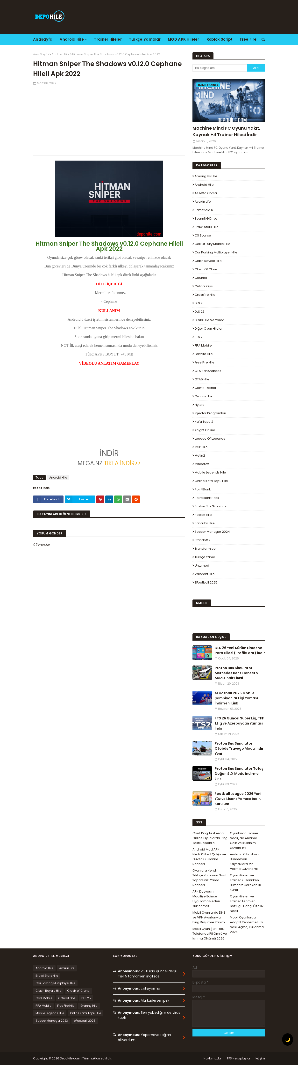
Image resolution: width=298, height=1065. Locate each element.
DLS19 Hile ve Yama (209, 320)
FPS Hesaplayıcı (238, 1058)
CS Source (203, 235)
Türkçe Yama (205, 557)
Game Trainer (205, 387)
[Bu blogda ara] (219, 68)
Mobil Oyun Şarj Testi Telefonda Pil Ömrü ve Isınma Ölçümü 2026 (209, 933)
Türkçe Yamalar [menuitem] (145, 39)
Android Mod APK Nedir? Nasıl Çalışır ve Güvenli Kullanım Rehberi (209, 856)
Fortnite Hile (204, 354)
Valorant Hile (205, 574)
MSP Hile (201, 447)
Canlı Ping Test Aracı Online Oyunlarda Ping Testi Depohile (209, 838)
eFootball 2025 (206, 582)
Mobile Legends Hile (210, 472)
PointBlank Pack (207, 498)
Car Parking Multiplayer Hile (216, 252)
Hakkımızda (212, 1058)
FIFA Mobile (203, 345)
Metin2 (200, 455)
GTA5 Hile (202, 379)
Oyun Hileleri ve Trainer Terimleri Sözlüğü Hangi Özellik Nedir (246, 903)
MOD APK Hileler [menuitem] (183, 39)
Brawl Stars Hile (207, 227)
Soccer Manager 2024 (212, 531)
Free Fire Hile (204, 362)
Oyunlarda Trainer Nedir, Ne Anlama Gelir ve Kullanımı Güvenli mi (244, 840)
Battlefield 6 (204, 210)
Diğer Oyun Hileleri (209, 328)
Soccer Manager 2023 (51, 1021)
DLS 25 (200, 303)
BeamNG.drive (206, 218)
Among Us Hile (206, 176)
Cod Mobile (43, 998)
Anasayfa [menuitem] (42, 39)
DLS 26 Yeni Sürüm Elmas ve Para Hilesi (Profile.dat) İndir (240, 650)
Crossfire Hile (205, 294)
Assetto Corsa (206, 193)
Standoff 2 (203, 540)
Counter (201, 277)
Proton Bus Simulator (211, 506)
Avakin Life (203, 201)
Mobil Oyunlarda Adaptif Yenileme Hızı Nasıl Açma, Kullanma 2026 (247, 924)
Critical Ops (204, 286)
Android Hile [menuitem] (72, 39)
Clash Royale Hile (208, 261)
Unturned (202, 565)
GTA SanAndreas (208, 371)
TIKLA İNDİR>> (122, 463)
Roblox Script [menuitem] (219, 39)
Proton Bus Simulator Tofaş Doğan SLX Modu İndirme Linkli (239, 773)
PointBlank (203, 489)
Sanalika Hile (205, 523)
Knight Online (205, 430)
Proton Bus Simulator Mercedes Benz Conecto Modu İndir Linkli (236, 673)
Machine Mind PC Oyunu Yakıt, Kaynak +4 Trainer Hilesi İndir (226, 131)
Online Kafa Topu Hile (211, 481)
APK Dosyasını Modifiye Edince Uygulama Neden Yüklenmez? (206, 898)
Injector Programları (210, 413)
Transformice (205, 548)
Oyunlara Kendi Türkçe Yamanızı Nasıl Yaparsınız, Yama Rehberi (209, 877)
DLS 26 (200, 311)
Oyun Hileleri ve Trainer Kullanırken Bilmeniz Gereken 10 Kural (245, 882)
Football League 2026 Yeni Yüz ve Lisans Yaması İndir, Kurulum (238, 798)
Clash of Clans (206, 269)
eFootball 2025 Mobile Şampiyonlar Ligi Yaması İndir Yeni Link (236, 698)
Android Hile (60, 54)
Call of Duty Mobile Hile (212, 244)
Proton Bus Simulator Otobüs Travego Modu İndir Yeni (239, 748)
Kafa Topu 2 (204, 421)
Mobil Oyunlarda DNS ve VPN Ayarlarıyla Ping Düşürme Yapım (208, 917)
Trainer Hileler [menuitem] (108, 39)
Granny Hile (204, 396)
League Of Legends (210, 438)
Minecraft (202, 464)
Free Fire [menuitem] (248, 39)
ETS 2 (199, 337)
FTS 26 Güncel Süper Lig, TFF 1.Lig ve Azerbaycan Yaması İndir (239, 723)
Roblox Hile (203, 514)
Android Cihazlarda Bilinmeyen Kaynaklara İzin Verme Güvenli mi (245, 861)
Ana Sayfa (41, 54)
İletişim (260, 1058)
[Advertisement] (109, 119)
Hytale (200, 404)
